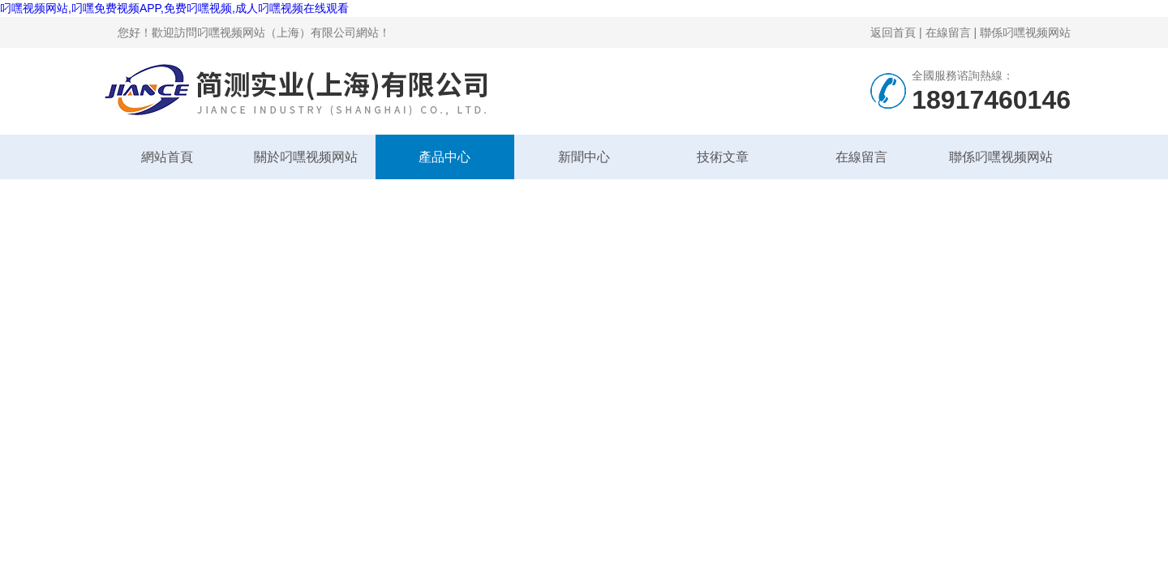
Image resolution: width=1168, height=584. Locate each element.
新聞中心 (584, 157)
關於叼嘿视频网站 (306, 157)
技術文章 (723, 157)
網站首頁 (167, 157)
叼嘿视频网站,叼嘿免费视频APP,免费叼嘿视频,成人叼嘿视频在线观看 (174, 8)
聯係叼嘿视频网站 (1025, 32)
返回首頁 (893, 32)
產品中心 (444, 157)
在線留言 (948, 32)
